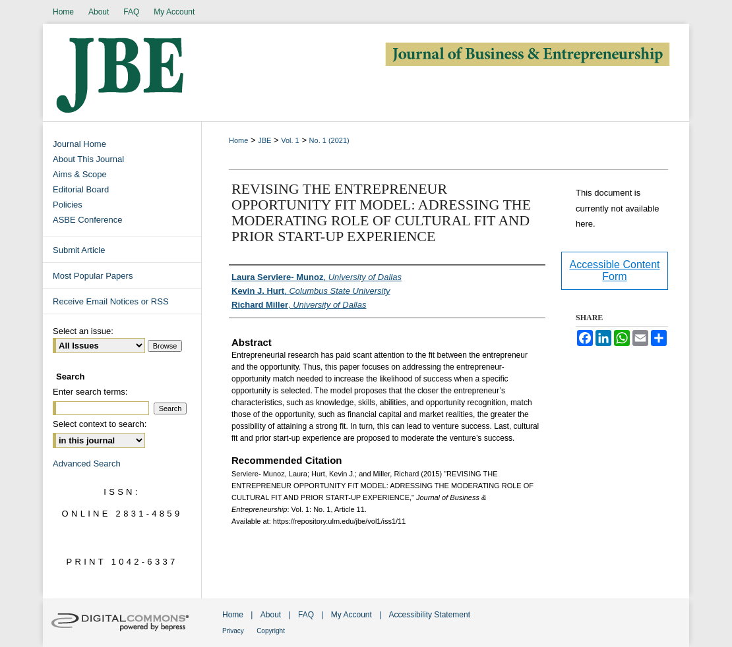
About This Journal (88, 159)
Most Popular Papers (93, 276)
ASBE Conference (88, 220)
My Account (351, 614)
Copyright (271, 630)
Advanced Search (87, 463)
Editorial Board (81, 189)
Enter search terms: (90, 392)
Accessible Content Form (615, 270)
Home (238, 140)
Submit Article (79, 250)
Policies (67, 205)
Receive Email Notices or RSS (111, 301)
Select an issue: (83, 331)
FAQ (306, 614)
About (270, 614)
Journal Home (79, 144)
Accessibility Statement (429, 614)
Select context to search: (99, 424)
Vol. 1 (290, 140)
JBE (264, 140)
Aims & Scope (80, 174)
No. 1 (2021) (329, 140)
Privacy (233, 630)
